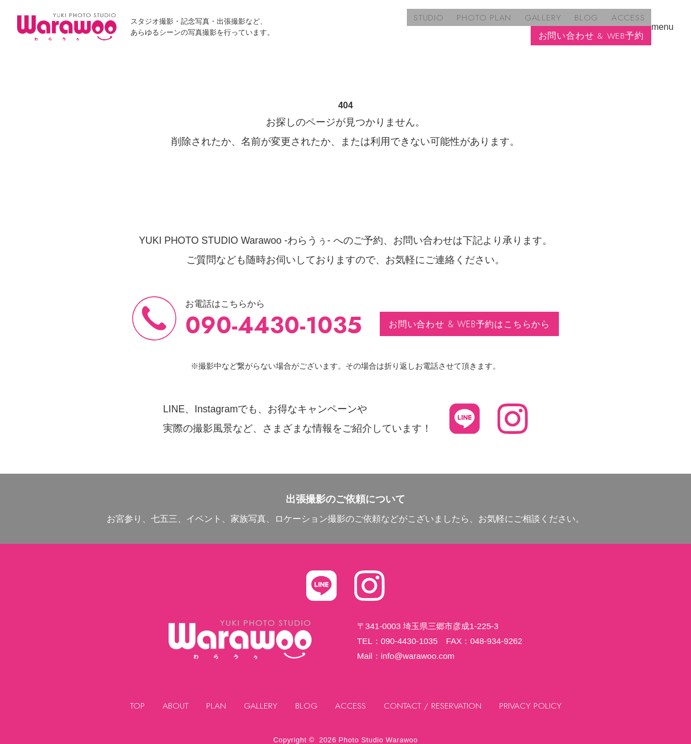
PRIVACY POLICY (532, 696)
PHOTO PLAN (361, 22)
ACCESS (499, 22)
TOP (135, 696)
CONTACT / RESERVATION (434, 696)
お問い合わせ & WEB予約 (591, 22)
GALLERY (418, 22)
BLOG (459, 22)
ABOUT (173, 696)
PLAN (214, 696)
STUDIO (307, 22)
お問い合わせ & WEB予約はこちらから (470, 314)
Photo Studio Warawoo (378, 730)
